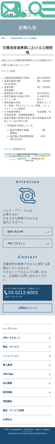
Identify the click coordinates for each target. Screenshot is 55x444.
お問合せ (7, 419)
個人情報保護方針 (16, 429)
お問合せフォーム (27, 308)
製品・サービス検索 (13, 410)
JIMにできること (16, 243)
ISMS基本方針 (28, 429)
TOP (3, 38)
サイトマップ (27, 431)
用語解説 (7, 401)
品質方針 (38, 429)
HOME (6, 429)
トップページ (10, 328)
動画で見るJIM (15, 231)
